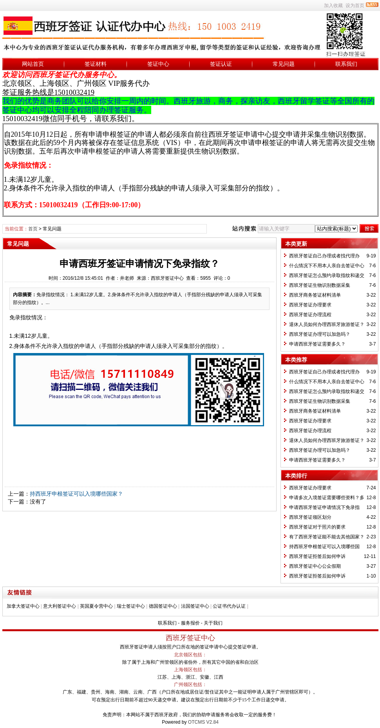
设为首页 (355, 5)
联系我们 (346, 64)
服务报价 (190, 623)
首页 (33, 229)
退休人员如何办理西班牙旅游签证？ (326, 324)
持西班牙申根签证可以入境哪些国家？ (76, 494)
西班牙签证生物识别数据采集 (319, 285)
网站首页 (33, 64)
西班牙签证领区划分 (310, 517)
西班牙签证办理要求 (310, 305)
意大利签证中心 (59, 606)
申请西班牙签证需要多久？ (317, 344)
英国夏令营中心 (96, 606)
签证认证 (221, 64)
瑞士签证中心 (131, 606)
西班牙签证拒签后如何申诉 (317, 556)
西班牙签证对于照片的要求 (317, 527)
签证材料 (96, 64)
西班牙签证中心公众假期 (315, 566)
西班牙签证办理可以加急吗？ (319, 334)
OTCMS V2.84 (203, 722)
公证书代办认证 (229, 606)
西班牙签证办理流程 (310, 314)
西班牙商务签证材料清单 (315, 295)
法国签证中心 (195, 606)
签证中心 (158, 64)
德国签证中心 (163, 606)
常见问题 (284, 64)
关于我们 (213, 623)
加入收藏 (333, 5)
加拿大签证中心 (23, 606)
